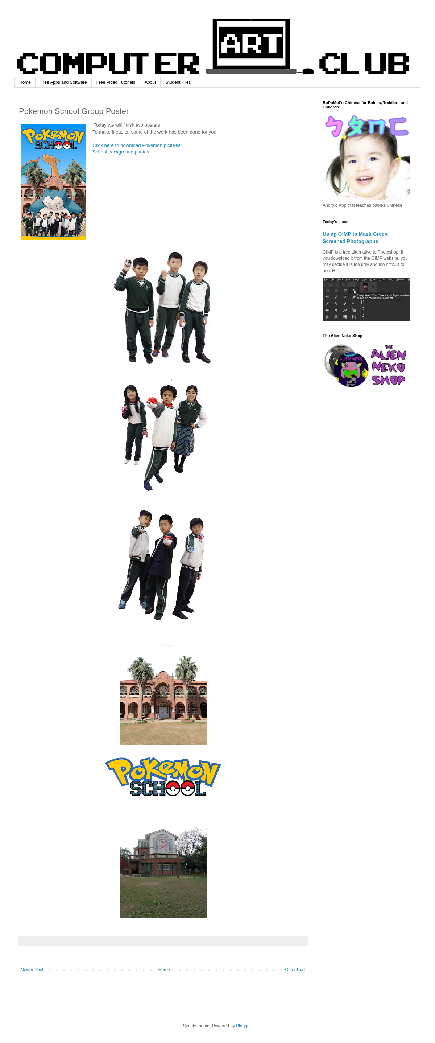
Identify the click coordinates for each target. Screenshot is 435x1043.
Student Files (178, 82)
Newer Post (32, 969)
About (150, 82)
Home (25, 82)
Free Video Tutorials (115, 82)
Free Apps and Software (63, 82)
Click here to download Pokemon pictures (136, 145)
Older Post (295, 969)
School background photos (120, 152)
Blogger (243, 1025)
